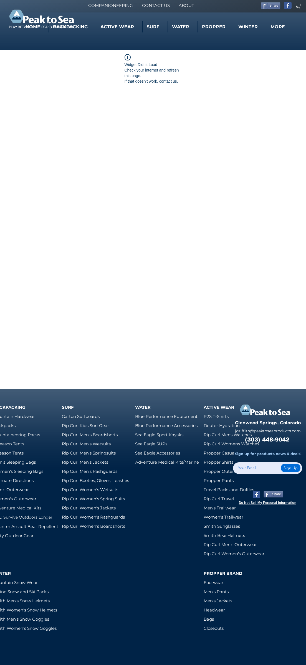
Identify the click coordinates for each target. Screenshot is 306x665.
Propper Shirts (218, 462)
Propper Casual (220, 453)
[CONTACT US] (155, 5)
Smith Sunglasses (222, 526)
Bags (209, 619)
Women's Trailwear (223, 517)
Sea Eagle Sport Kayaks (159, 434)
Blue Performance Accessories (166, 425)
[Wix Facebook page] (288, 5)
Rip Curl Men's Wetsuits (86, 443)
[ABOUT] (186, 5)
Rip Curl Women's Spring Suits (93, 498)
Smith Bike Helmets (224, 535)
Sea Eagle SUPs (151, 443)
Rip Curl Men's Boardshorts (90, 434)
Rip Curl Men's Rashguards (89, 471)
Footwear (213, 582)
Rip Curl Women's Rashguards (93, 517)
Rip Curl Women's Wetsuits (90, 489)
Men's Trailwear (220, 508)
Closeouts (214, 628)
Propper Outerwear (224, 471)
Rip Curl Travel (219, 498)
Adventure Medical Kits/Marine (167, 462)
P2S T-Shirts (216, 416)
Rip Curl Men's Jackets (85, 462)
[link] (298, 5)
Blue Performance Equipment (166, 416)
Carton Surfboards (81, 416)
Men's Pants (216, 591)
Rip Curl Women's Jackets (89, 508)
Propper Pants (219, 480)
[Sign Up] (290, 468)
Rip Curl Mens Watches (228, 434)
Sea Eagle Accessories (157, 453)
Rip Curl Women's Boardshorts (93, 526)
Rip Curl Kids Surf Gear (85, 425)
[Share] (270, 5)
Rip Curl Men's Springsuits (89, 453)
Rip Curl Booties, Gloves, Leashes (95, 480)
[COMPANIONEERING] (110, 5)
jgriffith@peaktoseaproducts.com (268, 430)
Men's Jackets (218, 600)
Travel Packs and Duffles (229, 489)
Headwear (214, 610)
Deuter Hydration (222, 425)
